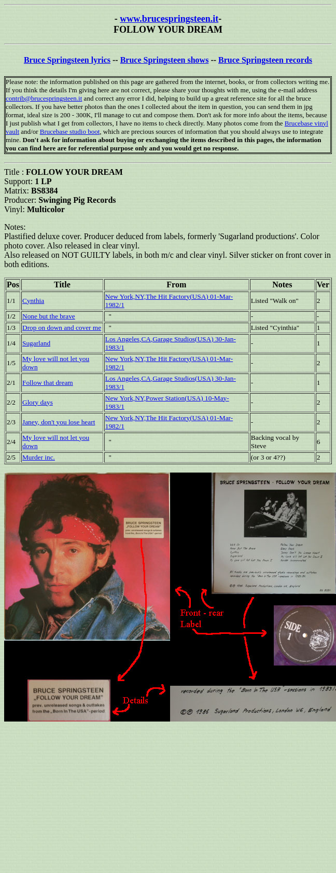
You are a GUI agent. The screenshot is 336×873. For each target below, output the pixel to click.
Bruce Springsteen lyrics (67, 60)
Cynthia (33, 300)
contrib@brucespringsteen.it (44, 98)
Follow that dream (47, 382)
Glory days (37, 402)
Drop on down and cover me (61, 327)
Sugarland (36, 343)
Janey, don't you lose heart (58, 422)
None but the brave (48, 316)
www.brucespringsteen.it (169, 18)
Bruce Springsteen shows (164, 60)
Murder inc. (38, 457)
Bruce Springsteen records (265, 60)
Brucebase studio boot (70, 131)
